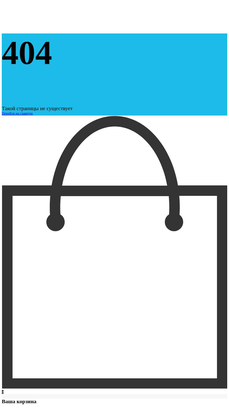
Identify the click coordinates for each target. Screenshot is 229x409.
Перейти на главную (17, 113)
